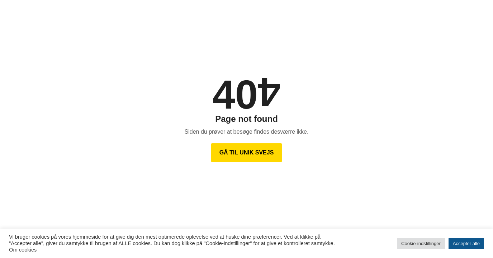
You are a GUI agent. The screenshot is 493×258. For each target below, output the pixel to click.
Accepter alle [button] (466, 243)
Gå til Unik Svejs (246, 152)
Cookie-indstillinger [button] (421, 243)
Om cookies (23, 250)
